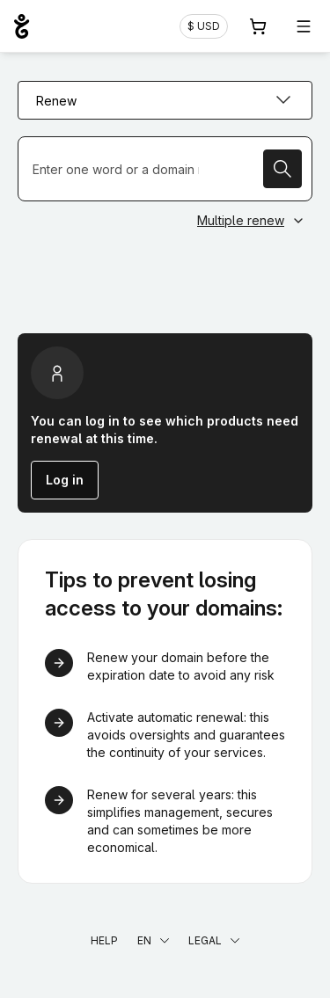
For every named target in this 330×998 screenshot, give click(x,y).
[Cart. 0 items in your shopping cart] (258, 26)
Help (104, 940)
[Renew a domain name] (165, 168)
